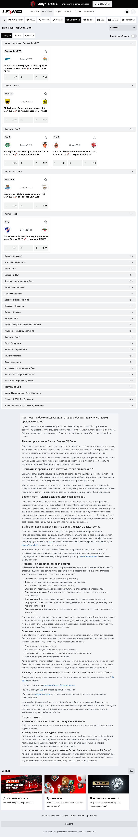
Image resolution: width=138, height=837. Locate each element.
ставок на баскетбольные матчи (59, 685)
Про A (7, 137)
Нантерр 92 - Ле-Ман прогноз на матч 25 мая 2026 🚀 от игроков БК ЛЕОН (26, 153)
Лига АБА (9, 179)
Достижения (54, 798)
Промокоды (90, 12)
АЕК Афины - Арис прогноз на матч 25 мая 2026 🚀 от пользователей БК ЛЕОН (25, 109)
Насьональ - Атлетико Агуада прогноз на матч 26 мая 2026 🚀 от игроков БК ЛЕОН (26, 237)
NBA (51, 542)
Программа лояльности (104, 798)
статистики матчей (87, 556)
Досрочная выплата (15, 798)
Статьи (68, 12)
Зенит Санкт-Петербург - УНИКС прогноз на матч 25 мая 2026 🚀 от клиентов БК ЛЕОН (25, 68)
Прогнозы (47, 12)
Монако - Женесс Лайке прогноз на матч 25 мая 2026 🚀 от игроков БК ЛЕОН (75, 153)
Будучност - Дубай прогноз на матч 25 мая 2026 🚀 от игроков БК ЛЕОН (24, 195)
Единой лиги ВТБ (30, 545)
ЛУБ (7, 222)
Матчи (78, 12)
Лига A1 (8, 94)
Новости (35, 12)
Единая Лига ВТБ (13, 51)
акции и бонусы (42, 694)
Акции (58, 12)
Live (41, 690)
